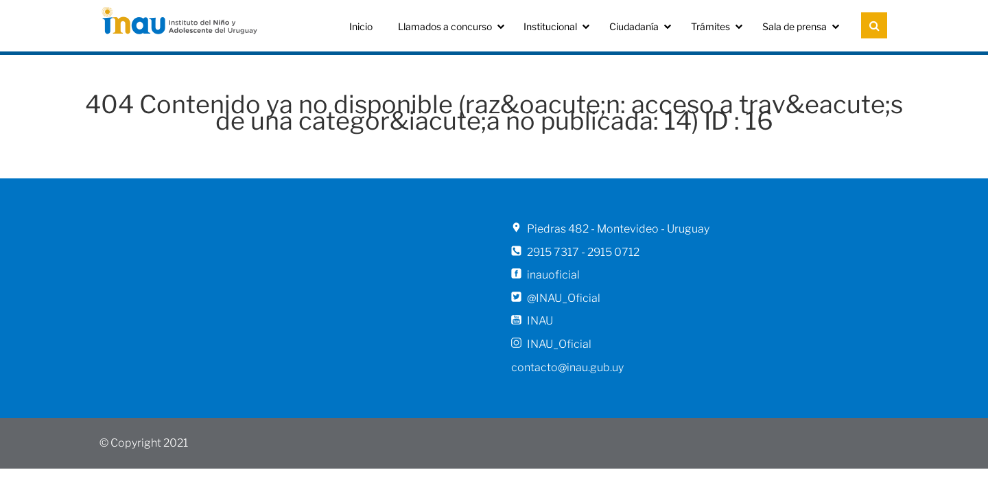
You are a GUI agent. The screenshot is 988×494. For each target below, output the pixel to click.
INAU (540, 320)
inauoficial (553, 274)
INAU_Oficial (559, 344)
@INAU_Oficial (563, 298)
